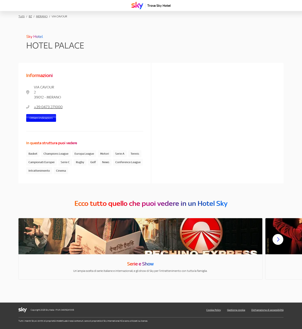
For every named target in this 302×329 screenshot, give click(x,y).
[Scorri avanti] (278, 242)
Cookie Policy (213, 310)
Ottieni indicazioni (41, 118)
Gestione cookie (236, 310)
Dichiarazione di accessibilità (267, 310)
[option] (140, 248)
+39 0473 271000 (48, 107)
